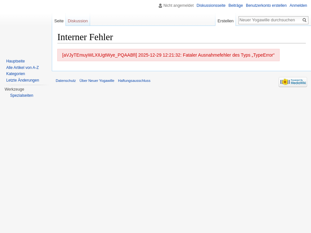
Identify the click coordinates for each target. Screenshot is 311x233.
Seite (58, 20)
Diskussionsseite (211, 5)
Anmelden (298, 5)
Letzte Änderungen (22, 80)
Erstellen (225, 20)
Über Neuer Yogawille (96, 81)
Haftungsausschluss (134, 81)
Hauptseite (15, 61)
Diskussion (78, 20)
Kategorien (15, 74)
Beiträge (235, 5)
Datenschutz (66, 81)
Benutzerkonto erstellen (266, 5)
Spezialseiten (21, 95)
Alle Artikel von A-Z (22, 67)
